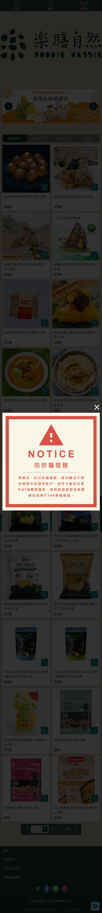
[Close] (96, 407)
